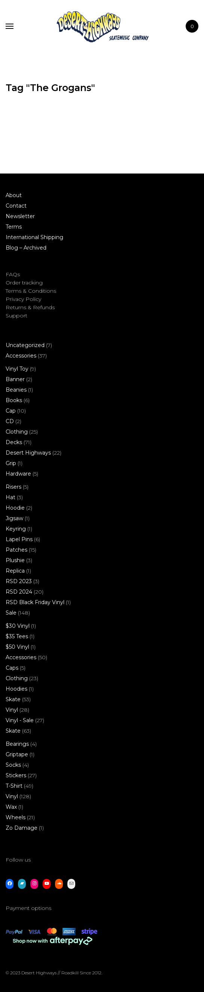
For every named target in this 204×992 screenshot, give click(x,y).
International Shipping (34, 237)
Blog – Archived (26, 247)
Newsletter (20, 216)
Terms (14, 226)
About (14, 195)
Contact (16, 205)
